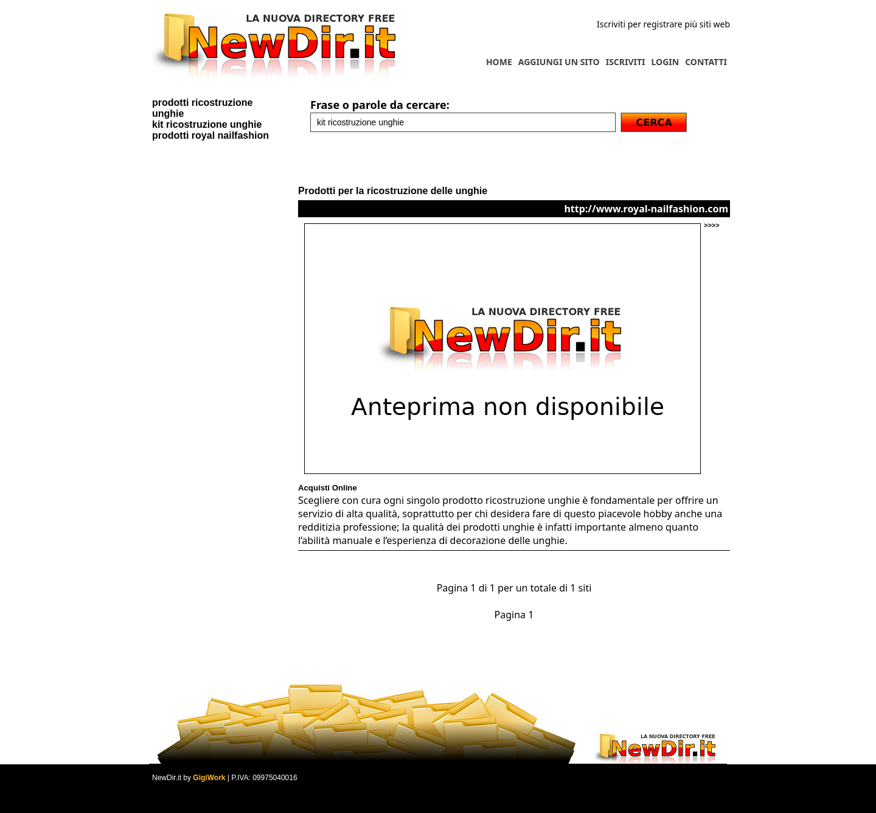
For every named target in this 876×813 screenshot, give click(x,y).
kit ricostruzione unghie (207, 124)
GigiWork (209, 777)
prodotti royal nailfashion (210, 135)
